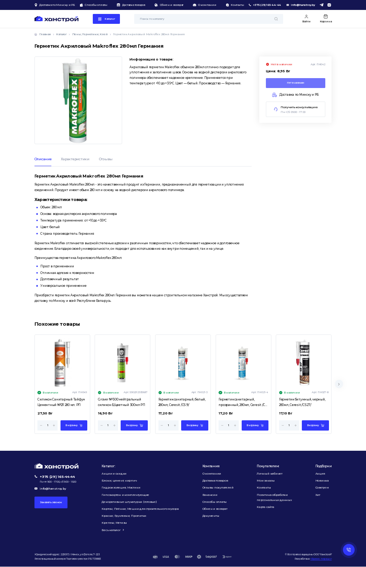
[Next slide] (339, 384)
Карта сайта (265, 507)
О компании (204, 5)
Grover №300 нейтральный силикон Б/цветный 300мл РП (121, 402)
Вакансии (209, 495)
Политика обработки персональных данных (274, 497)
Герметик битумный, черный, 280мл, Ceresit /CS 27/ (302, 402)
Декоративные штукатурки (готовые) (129, 502)
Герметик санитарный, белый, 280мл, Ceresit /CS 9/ (182, 402)
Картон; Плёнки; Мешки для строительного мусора (140, 509)
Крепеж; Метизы (114, 522)
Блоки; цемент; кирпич (119, 480)
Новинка (322, 480)
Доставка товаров (131, 5)
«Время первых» (321, 558)
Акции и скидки (114, 473)
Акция (320, 473)
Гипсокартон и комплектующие (125, 495)
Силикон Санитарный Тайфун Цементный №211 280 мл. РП (61, 402)
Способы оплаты (94, 5)
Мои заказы (266, 480)
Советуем (322, 487)
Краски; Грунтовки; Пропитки (124, 515)
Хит (317, 495)
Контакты (235, 5)
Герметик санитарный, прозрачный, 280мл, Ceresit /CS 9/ (243, 403)
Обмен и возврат (168, 5)
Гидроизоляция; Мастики (121, 487)
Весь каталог (111, 530)
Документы (210, 515)
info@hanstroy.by (303, 5)
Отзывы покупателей (218, 487)
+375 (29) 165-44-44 (267, 5)
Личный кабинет (269, 473)
